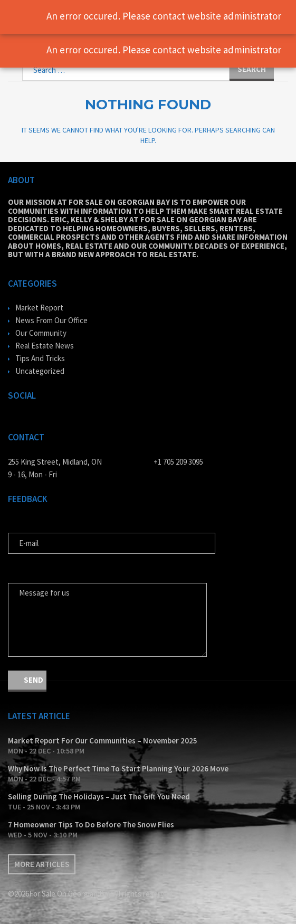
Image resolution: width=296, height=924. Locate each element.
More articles (41, 864)
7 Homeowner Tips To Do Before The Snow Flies (91, 824)
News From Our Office (51, 320)
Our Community (40, 333)
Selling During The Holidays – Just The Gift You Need (99, 796)
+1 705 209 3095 (178, 462)
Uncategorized (39, 371)
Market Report (39, 308)
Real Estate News (44, 346)
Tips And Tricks (40, 358)
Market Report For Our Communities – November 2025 (102, 741)
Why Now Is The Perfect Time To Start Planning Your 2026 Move (118, 768)
